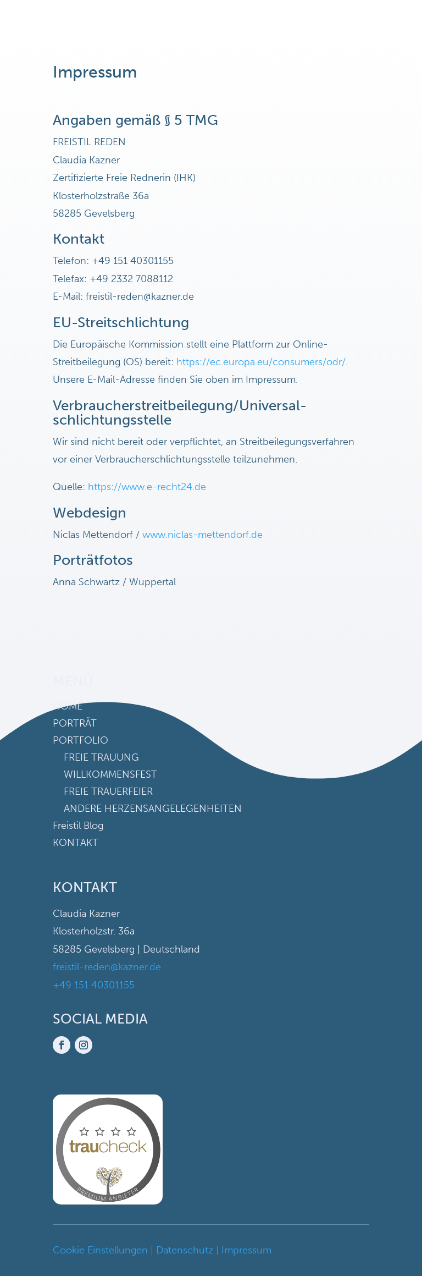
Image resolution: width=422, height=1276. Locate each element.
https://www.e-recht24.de (147, 487)
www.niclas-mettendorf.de (202, 535)
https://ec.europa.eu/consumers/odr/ (261, 362)
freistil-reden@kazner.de (107, 967)
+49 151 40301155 (94, 985)
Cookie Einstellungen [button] (100, 1250)
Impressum (246, 1250)
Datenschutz (184, 1250)
